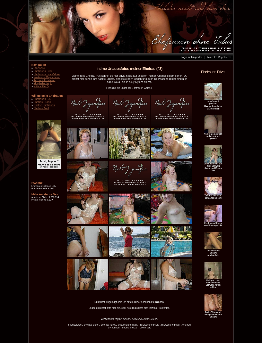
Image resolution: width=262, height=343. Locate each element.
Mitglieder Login (43, 83)
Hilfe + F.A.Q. (41, 86)
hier (114, 308)
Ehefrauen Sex (42, 98)
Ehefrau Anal (41, 108)
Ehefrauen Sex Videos (47, 74)
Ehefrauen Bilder (43, 71)
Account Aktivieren (44, 80)
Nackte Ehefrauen (44, 105)
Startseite (39, 68)
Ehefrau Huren (42, 102)
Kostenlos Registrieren (219, 57)
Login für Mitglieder (191, 57)
